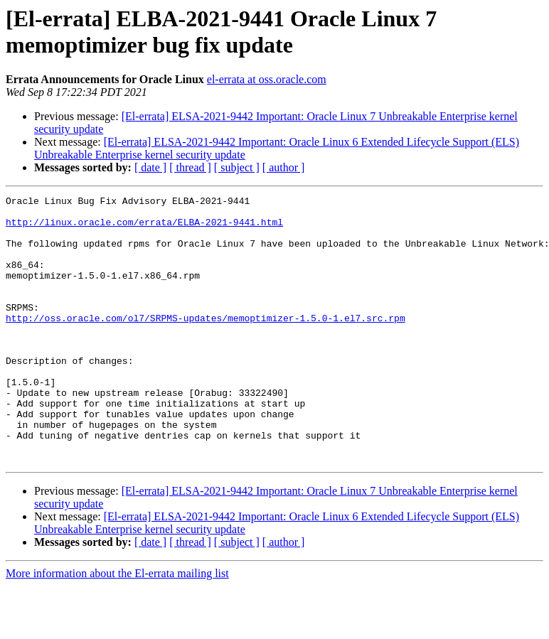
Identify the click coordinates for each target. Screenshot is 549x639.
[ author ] (283, 167)
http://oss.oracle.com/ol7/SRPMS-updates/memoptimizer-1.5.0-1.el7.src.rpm (205, 343)
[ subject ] (237, 167)
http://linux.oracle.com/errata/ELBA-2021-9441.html (144, 228)
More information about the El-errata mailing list (117, 627)
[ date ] (150, 167)
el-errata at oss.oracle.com (266, 79)
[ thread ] (190, 167)
